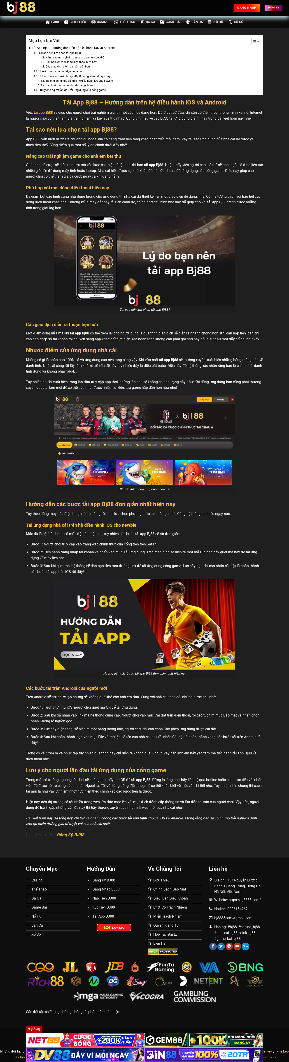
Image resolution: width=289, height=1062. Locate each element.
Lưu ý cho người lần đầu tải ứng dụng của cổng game (72, 90)
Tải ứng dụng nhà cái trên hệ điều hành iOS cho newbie (79, 80)
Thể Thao (124, 22)
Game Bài (170, 22)
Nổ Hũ (215, 22)
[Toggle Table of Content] (253, 41)
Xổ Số (235, 22)
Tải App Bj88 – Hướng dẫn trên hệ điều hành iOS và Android (73, 48)
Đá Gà (147, 22)
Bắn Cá (194, 22)
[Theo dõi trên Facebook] (213, 946)
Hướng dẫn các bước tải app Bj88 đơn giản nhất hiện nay (74, 76)
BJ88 (52, 22)
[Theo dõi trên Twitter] (221, 946)
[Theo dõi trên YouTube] (237, 946)
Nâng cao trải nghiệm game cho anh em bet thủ (75, 57)
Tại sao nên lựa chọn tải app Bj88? (60, 53)
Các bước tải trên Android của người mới (70, 85)
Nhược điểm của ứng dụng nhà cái (60, 71)
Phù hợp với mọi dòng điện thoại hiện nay (71, 62)
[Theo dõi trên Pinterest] (229, 946)
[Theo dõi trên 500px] (245, 946)
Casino (100, 22)
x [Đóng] (34, 1029)
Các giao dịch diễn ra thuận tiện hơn (68, 66)
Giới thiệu (75, 22)
